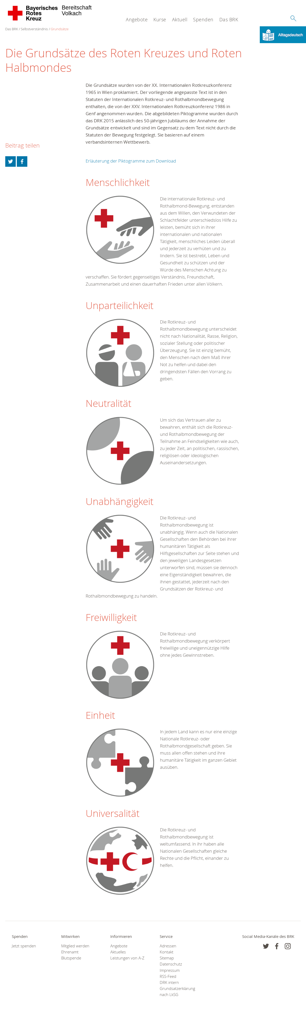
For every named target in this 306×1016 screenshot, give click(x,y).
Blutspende (71, 958)
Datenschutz (171, 964)
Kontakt (166, 951)
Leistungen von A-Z (127, 958)
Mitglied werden (75, 945)
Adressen (168, 945)
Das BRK (228, 19)
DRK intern (169, 982)
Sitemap (167, 958)
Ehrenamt (70, 951)
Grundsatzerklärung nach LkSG (177, 991)
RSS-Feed (168, 976)
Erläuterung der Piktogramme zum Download (131, 161)
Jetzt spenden (24, 945)
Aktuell (180, 19)
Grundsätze (60, 29)
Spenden (203, 19)
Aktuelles (118, 951)
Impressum (170, 970)
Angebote (137, 19)
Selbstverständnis (34, 29)
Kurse (159, 19)
